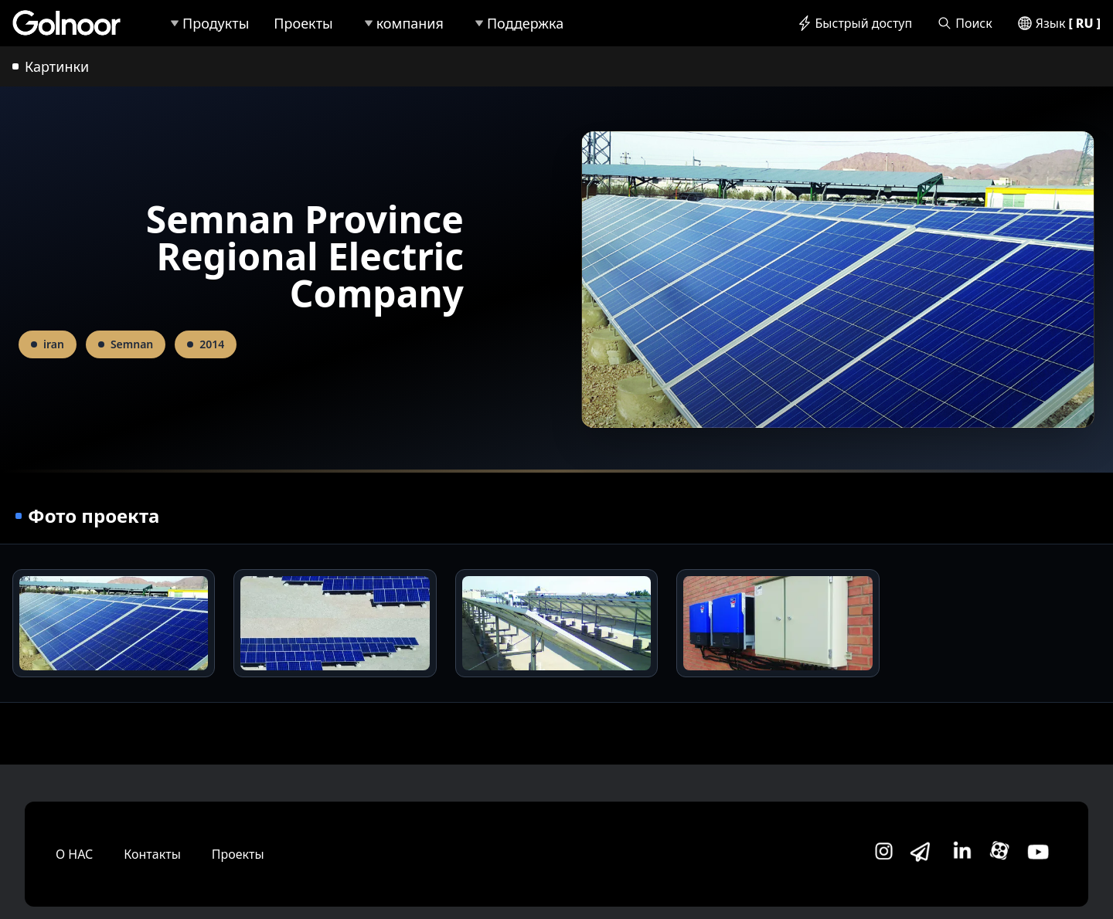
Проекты (238, 854)
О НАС (74, 854)
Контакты (152, 854)
